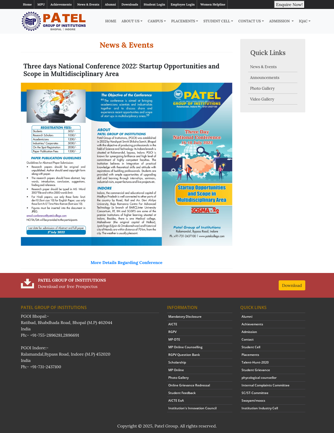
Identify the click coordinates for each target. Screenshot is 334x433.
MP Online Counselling (185, 347)
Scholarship (177, 362)
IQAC (303, 21)
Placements (183, 21)
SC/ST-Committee (255, 393)
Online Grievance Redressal (189, 385)
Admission (280, 21)
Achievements (61, 4)
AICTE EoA (176, 400)
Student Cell (216, 21)
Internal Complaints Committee (265, 385)
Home (27, 4)
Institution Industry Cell (260, 408)
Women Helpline (212, 4)
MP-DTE (174, 339)
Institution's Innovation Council (192, 408)
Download (292, 285)
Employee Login (183, 4)
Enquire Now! (289, 4)
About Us (130, 21)
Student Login (154, 4)
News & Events (88, 4)
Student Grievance (256, 370)
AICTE (172, 324)
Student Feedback (182, 393)
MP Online (176, 370)
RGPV (172, 332)
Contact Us (249, 21)
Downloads (129, 4)
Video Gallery (262, 99)
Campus (155, 21)
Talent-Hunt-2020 (255, 362)
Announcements (264, 77)
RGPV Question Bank (184, 354)
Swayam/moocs (253, 400)
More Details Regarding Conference (127, 262)
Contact (248, 339)
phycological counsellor (259, 377)
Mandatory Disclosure (185, 316)
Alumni (110, 4)
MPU (41, 4)
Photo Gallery (262, 88)
